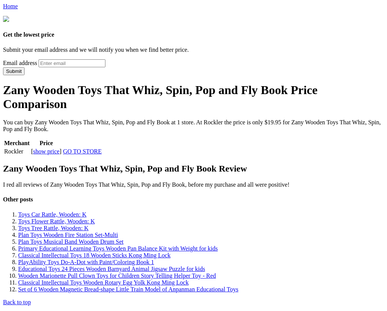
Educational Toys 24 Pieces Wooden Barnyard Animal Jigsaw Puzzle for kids (111, 268)
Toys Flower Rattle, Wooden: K (56, 220)
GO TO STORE (82, 150)
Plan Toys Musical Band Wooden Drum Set (71, 241)
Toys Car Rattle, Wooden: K (52, 213)
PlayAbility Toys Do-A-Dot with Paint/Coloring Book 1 (86, 261)
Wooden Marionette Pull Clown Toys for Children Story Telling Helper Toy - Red (117, 275)
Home (10, 6)
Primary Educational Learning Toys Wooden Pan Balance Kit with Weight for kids (118, 247)
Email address (20, 62)
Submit (14, 70)
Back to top (17, 301)
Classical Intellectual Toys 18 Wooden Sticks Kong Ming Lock (94, 254)
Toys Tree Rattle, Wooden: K (53, 227)
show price (46, 150)
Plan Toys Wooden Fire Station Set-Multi (68, 234)
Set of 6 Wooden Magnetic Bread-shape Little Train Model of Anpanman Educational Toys (128, 288)
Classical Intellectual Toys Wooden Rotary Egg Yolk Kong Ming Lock (103, 282)
